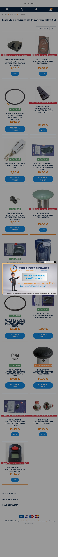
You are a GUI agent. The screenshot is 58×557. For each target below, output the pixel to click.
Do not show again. (50, 261)
